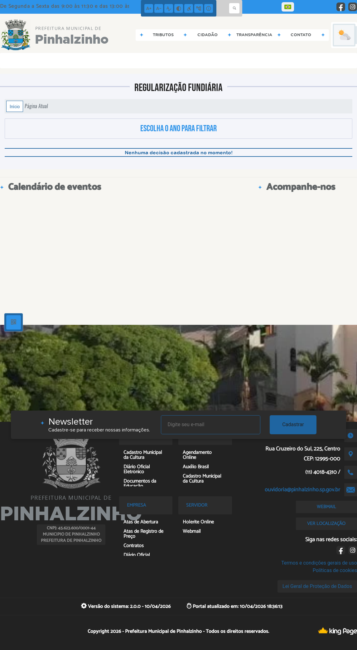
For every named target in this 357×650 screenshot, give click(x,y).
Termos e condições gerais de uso (319, 563)
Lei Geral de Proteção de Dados (317, 586)
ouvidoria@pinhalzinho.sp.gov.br (302, 489)
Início (15, 106)
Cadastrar (293, 424)
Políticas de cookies (335, 570)
